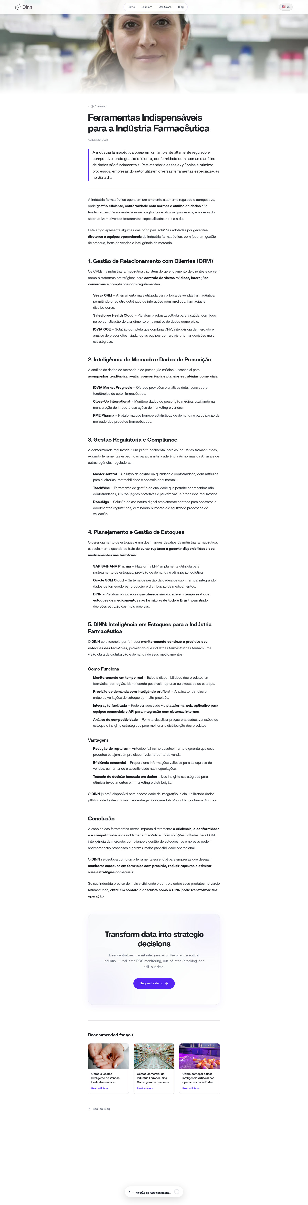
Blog (180, 7)
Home (131, 7)
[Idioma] (286, 7)
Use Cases (165, 7)
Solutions (146, 7)
